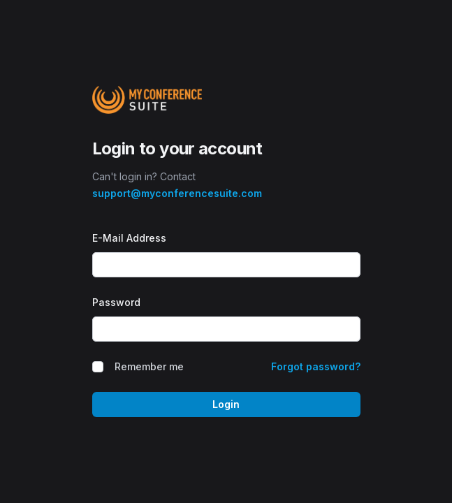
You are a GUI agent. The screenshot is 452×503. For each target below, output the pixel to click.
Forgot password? (315, 366)
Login (226, 404)
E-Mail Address (129, 238)
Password (116, 302)
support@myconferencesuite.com (177, 193)
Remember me (149, 366)
